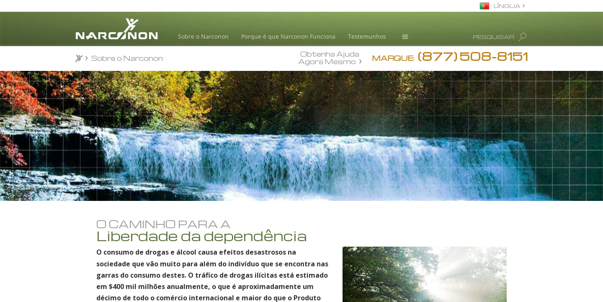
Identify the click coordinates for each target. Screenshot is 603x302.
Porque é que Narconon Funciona (288, 36)
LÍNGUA (507, 5)
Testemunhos (367, 36)
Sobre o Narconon (203, 36)
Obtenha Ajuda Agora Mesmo (329, 57)
